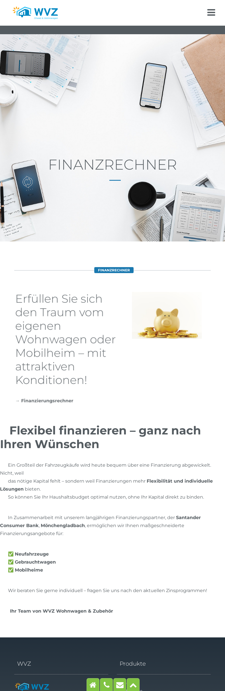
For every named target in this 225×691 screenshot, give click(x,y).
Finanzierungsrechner (48, 400)
